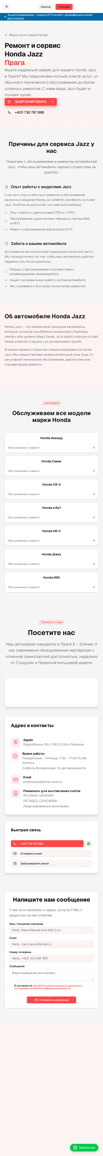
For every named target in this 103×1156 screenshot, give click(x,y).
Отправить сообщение (51, 1000)
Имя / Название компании (26, 924)
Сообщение (17, 966)
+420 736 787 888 (26, 112)
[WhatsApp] (88, 843)
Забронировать (31, 101)
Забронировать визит (31, 863)
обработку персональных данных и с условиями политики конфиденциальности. (48, 987)
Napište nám (84, 1147)
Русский (64, 7)
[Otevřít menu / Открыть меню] (6, 6)
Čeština (46, 7)
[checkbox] (10, 985)
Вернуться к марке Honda (26, 35)
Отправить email (27, 853)
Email (13, 938)
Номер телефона (20, 952)
